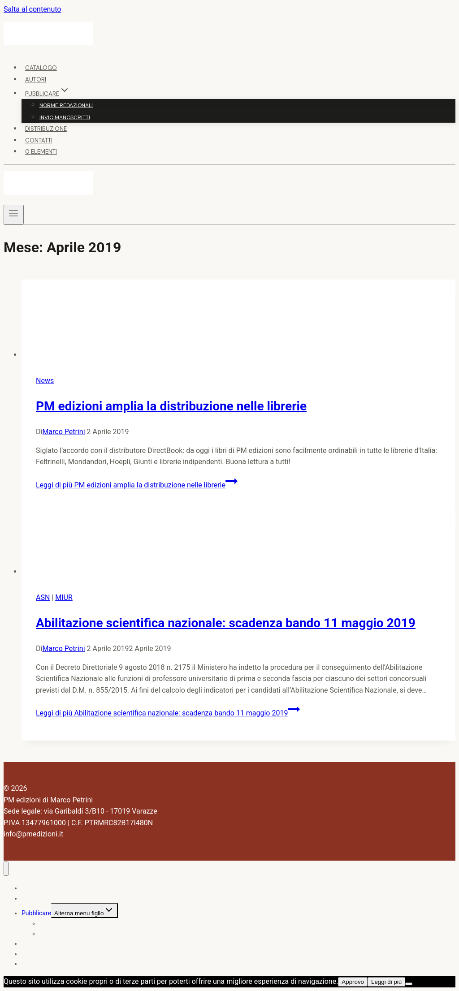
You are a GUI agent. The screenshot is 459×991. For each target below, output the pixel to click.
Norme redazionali (66, 105)
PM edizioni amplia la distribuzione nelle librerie (171, 406)
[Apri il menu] (14, 214)
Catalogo (41, 68)
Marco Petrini (63, 431)
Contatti (38, 140)
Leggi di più (137, 485)
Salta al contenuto (32, 9)
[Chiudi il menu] (6, 869)
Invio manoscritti (64, 117)
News (45, 380)
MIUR (64, 597)
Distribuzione (46, 129)
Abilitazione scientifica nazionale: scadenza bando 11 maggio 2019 (226, 623)
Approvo (353, 981)
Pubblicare (36, 913)
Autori (35, 79)
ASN (43, 597)
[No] (408, 983)
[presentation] (238, 320)
